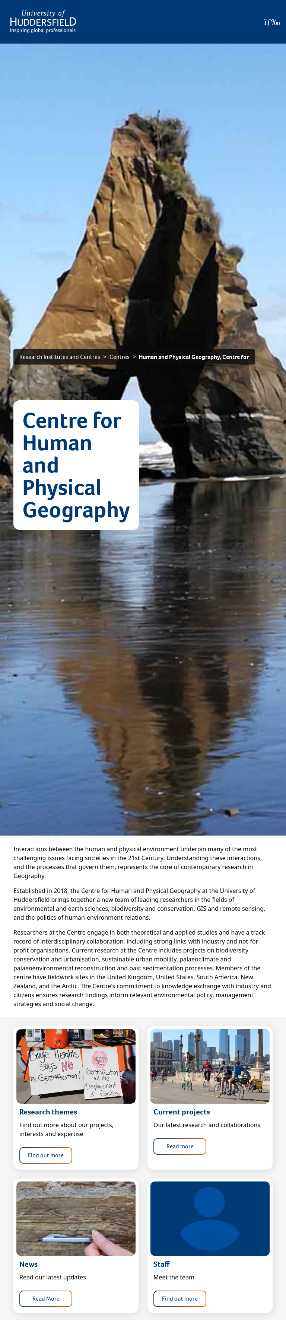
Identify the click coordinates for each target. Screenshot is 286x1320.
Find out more (46, 1155)
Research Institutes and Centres (59, 357)
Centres (119, 357)
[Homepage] (43, 22)
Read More (46, 1298)
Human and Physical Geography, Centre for (194, 357)
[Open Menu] (272, 22)
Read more (180, 1146)
